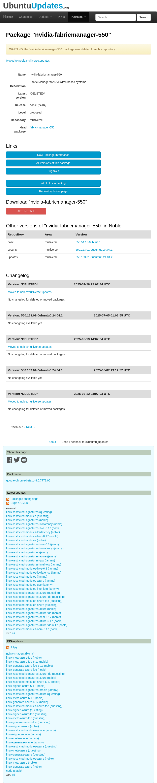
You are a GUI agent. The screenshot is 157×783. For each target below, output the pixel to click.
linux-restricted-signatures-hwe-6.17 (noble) (33, 528)
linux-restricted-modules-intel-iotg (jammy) (32, 588)
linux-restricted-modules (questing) (28, 516)
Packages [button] (78, 16)
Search (143, 17)
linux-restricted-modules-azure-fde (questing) (34, 600)
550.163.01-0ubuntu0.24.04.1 (94, 249)
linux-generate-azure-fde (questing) (28, 722)
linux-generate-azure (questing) (25, 754)
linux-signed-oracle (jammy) (23, 734)
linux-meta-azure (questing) (23, 750)
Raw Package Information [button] (53, 155)
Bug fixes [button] (53, 171)
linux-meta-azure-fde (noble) (24, 657)
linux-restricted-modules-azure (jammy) (30, 580)
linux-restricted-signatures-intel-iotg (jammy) (33, 564)
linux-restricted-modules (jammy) (26, 576)
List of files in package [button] (53, 183)
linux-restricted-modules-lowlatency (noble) (33, 532)
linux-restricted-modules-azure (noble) (30, 758)
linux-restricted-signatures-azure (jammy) (31, 556)
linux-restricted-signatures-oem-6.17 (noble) (33, 617)
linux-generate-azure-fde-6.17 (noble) (29, 665)
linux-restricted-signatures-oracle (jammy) (32, 690)
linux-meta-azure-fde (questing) (25, 718)
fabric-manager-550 (42, 127)
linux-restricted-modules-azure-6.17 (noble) (33, 681)
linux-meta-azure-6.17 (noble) (24, 698)
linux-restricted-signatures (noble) (27, 520)
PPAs (61, 16)
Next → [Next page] (31, 427)
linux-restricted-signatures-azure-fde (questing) (35, 596)
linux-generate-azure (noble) (24, 766)
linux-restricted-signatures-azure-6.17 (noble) (34, 621)
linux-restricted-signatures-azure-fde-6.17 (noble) (36, 625)
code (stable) (14, 770)
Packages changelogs (24, 498)
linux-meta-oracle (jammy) (22, 738)
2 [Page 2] (24, 427)
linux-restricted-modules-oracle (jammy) (31, 730)
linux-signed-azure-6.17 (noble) (25, 685)
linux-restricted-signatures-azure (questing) (33, 592)
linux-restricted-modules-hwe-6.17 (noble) (32, 536)
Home (8, 17)
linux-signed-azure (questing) (24, 710)
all (13, 633)
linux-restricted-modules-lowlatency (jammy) (33, 572)
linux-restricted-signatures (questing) (29, 512)
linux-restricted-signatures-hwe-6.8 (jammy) (33, 544)
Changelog (26, 16)
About (52, 442)
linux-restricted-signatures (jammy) (28, 552)
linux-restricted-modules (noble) (26, 540)
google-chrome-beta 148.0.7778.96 (28, 480)
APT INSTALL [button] (26, 211)
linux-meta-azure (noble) (21, 762)
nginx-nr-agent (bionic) (20, 653)
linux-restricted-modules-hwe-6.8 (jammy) (32, 568)
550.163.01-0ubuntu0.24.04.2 (94, 257)
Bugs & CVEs (19, 502)
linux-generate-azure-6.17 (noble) (27, 702)
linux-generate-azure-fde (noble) (26, 669)
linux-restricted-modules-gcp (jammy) (29, 584)
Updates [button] (45, 16)
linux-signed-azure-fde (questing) (27, 714)
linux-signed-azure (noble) (22, 726)
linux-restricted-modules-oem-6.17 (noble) (32, 629)
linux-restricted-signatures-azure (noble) (31, 609)
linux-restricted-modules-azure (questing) (31, 604)
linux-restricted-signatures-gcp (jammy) (30, 560)
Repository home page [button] (53, 191)
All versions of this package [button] (53, 163)
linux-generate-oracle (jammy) (25, 742)
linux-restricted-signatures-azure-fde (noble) (33, 613)
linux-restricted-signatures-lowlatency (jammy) (35, 548)
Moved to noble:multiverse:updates (28, 60)
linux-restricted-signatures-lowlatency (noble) (34, 524)
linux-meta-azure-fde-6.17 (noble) (27, 661)
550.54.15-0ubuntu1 (88, 242)
